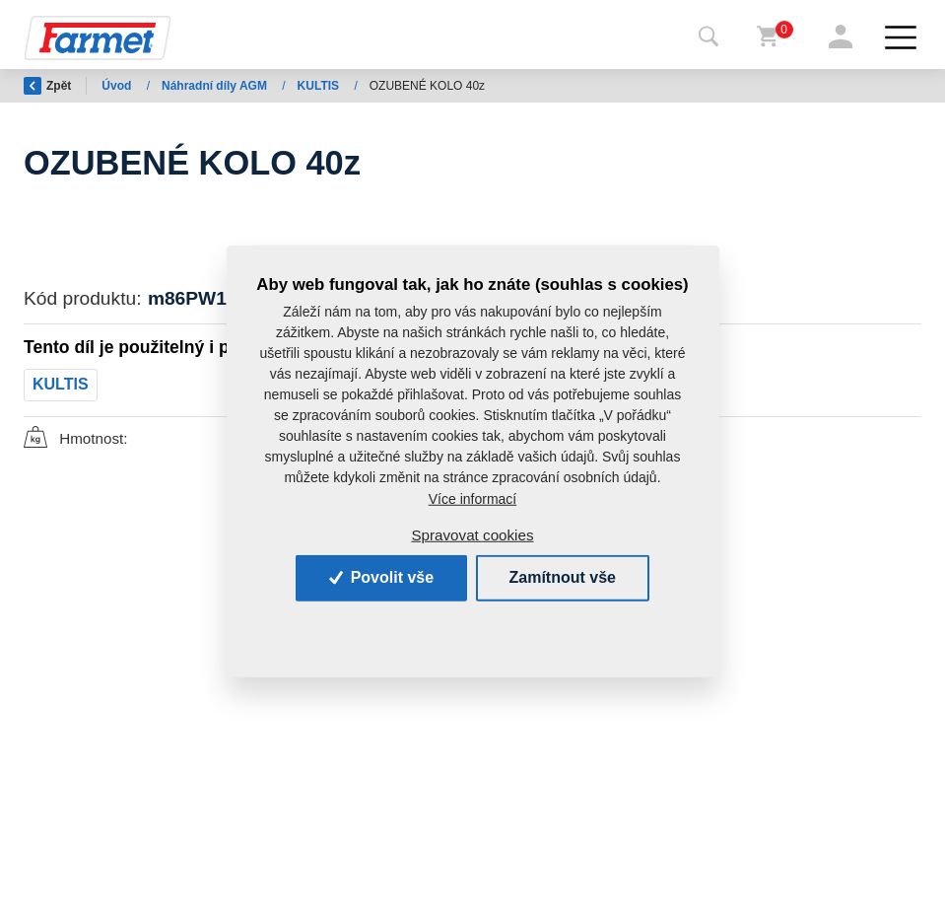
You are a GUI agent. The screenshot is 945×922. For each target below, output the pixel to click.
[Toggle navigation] (708, 37)
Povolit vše (381, 577)
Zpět (47, 86)
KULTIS (320, 86)
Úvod (117, 86)
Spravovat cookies (472, 534)
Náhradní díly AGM (216, 86)
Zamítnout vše (562, 577)
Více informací (472, 499)
